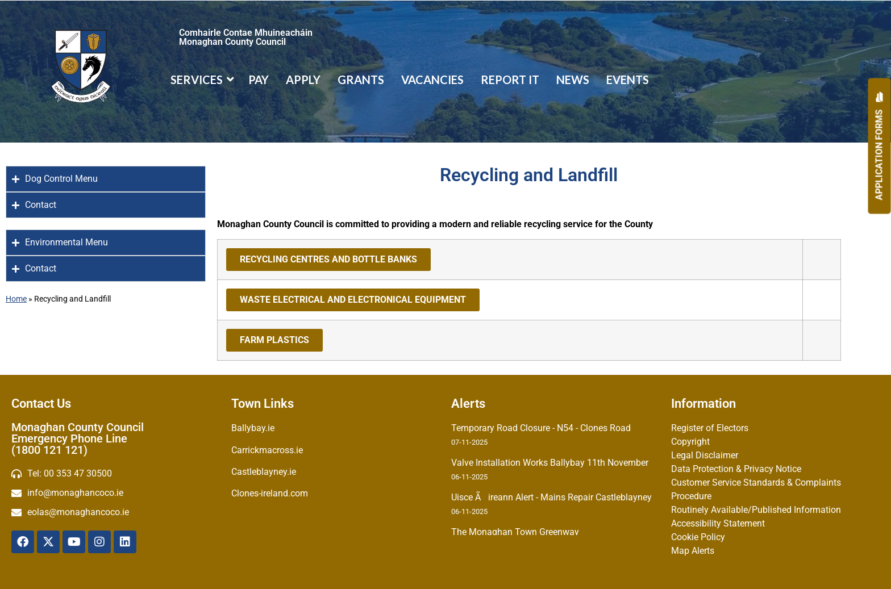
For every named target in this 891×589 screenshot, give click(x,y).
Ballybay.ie (252, 428)
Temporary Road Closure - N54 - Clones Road (541, 428)
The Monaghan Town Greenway (515, 532)
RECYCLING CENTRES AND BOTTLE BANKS (328, 259)
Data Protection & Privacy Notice (736, 468)
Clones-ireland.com (269, 493)
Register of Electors (709, 428)
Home (16, 298)
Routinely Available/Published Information (756, 509)
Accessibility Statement (718, 523)
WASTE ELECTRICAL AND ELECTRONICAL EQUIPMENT (353, 299)
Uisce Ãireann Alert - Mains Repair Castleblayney (551, 497)
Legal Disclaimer (704, 455)
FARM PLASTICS (274, 340)
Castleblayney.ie (263, 471)
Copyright (690, 441)
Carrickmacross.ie (267, 450)
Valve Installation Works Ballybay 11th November (549, 462)
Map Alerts (692, 550)
